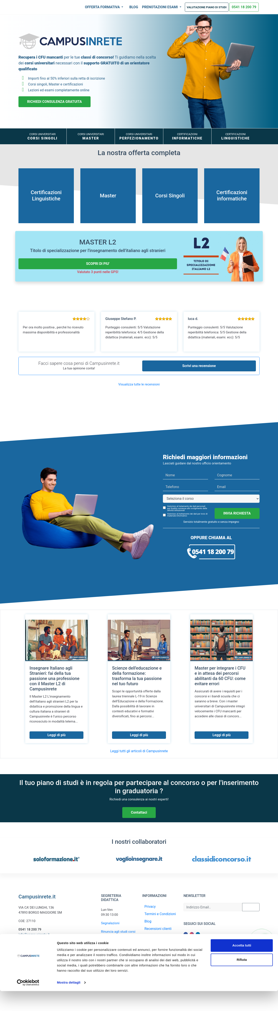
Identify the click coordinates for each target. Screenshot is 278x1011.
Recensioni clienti (158, 929)
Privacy (150, 906)
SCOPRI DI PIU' (97, 264)
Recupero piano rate (115, 945)
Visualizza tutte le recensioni (139, 384)
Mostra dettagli (68, 1002)
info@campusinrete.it (34, 934)
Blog (133, 7)
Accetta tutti (241, 965)
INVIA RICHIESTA (237, 513)
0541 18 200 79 (244, 7)
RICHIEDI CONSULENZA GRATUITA (54, 102)
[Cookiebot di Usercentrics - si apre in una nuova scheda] (28, 1002)
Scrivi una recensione (199, 366)
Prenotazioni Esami (160, 7)
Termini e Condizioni (160, 914)
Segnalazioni (110, 923)
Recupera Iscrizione (159, 936)
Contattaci (139, 812)
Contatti (150, 943)
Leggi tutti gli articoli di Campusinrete (139, 751)
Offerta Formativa (103, 7)
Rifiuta (242, 979)
